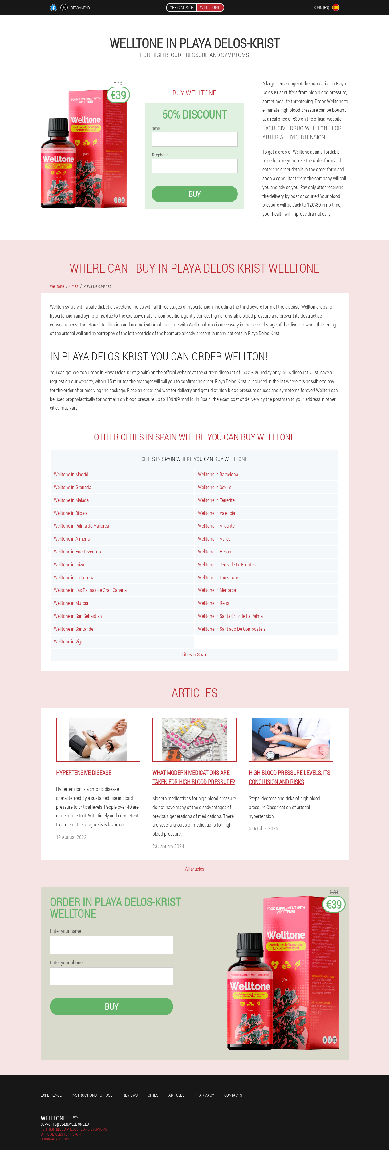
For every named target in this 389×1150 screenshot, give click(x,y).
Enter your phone (66, 962)
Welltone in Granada (72, 487)
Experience (51, 1095)
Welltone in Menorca (217, 590)
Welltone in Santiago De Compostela (231, 629)
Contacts (233, 1095)
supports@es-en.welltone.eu (65, 1124)
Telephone (160, 155)
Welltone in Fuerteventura (78, 551)
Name (156, 128)
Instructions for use (92, 1095)
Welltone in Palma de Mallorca (81, 525)
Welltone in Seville (214, 487)
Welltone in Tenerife (216, 500)
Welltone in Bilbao (70, 513)
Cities (153, 1095)
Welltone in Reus (213, 603)
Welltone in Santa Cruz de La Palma (230, 616)
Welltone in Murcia (71, 603)
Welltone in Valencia (216, 513)
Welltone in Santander (74, 629)
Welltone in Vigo (69, 641)
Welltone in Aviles (214, 538)
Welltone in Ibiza (69, 564)
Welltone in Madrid (71, 474)
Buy (195, 194)
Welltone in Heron (214, 551)
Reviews (130, 1095)
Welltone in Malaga (71, 500)
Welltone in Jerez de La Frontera (227, 564)
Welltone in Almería (72, 538)
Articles (176, 1095)
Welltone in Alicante (216, 525)
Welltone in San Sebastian (78, 616)
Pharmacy (204, 1095)
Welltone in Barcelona (218, 474)
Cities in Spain (195, 654)
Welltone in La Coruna (74, 577)
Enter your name (65, 931)
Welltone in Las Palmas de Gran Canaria (90, 590)
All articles (194, 868)
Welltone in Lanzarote (218, 577)
